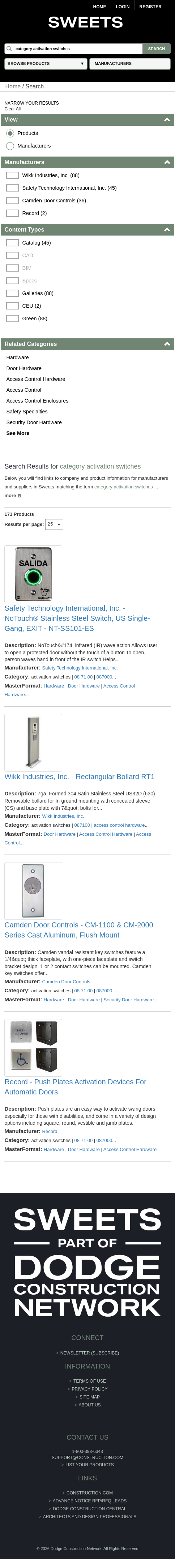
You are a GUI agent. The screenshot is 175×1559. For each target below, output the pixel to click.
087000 (104, 677)
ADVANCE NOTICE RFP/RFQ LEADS (90, 1500)
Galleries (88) (38, 293)
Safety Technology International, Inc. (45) (69, 188)
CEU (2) (31, 306)
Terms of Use (89, 1381)
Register (150, 6)
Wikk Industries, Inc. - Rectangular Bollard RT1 (79, 777)
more (10, 495)
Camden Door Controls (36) (54, 200)
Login (122, 6)
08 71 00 (83, 677)
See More (17, 433)
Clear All (12, 108)
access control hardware (119, 825)
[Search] (87, 48)
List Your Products (89, 1464)
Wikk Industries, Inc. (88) (51, 175)
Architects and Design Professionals (90, 1516)
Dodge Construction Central (89, 1508)
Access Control (23, 390)
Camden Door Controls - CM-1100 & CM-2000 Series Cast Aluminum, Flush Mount (78, 930)
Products (27, 133)
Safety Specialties (26, 411)
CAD (27, 255)
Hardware (17, 357)
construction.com (90, 1493)
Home (99, 6)
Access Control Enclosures (37, 401)
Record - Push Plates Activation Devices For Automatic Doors (75, 1087)
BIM (27, 268)
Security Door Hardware (34, 422)
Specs (29, 281)
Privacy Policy (90, 1389)
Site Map (90, 1397)
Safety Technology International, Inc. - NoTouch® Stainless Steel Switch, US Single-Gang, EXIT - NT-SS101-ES (77, 618)
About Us (89, 1405)
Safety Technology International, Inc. (80, 668)
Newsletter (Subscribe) (89, 1353)
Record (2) (34, 213)
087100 (82, 825)
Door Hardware (24, 368)
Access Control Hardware (35, 379)
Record (49, 1131)
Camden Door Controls (66, 981)
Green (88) (35, 318)
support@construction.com (87, 1457)
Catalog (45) (36, 243)
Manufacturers (34, 146)
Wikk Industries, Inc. (63, 816)
